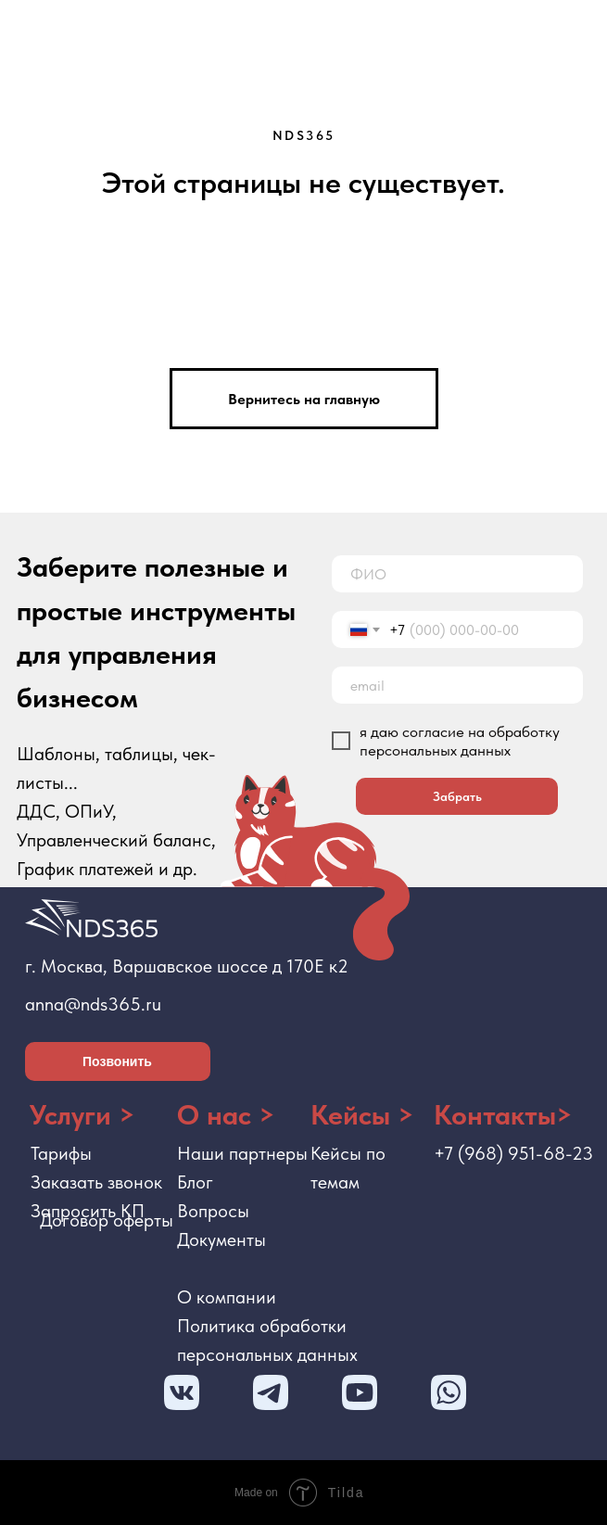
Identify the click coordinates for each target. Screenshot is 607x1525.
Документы (221, 1239)
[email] (457, 685)
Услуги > (82, 1114)
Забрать (457, 796)
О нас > (226, 1114)
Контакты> (503, 1114)
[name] (457, 573)
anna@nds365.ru (93, 1004)
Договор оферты (106, 1220)
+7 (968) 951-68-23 (513, 1153)
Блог (195, 1182)
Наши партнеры (242, 1153)
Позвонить (117, 1061)
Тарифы (61, 1153)
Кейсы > (362, 1114)
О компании (226, 1297)
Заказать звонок (96, 1182)
